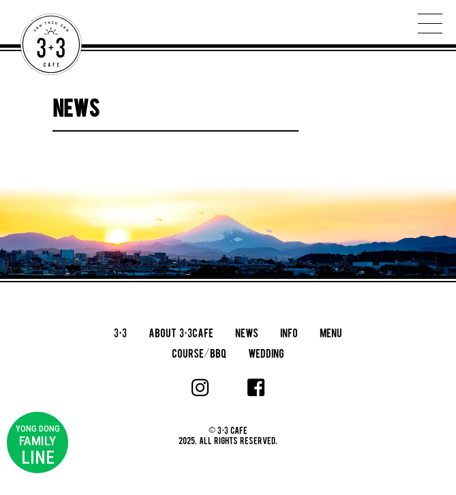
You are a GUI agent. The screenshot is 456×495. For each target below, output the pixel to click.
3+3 (120, 332)
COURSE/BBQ (199, 353)
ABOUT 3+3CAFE (181, 332)
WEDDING (266, 353)
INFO (289, 332)
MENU (331, 332)
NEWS (246, 332)
